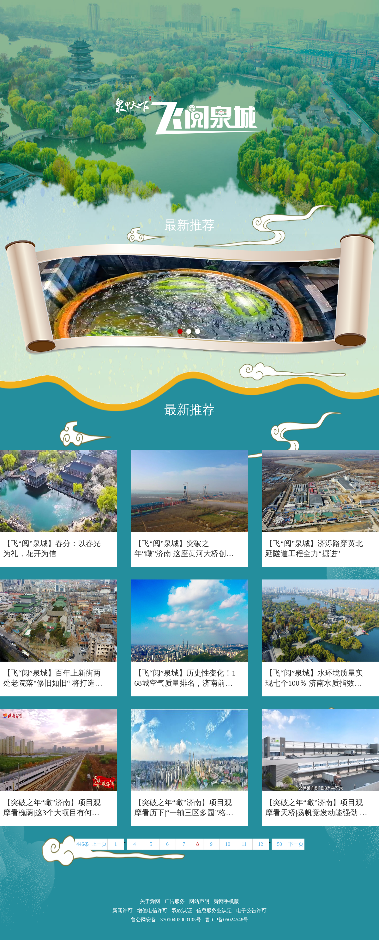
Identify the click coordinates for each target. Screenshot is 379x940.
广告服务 (175, 901)
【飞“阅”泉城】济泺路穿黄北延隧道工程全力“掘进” (314, 548)
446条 (82, 844)
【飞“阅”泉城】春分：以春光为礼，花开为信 (52, 548)
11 (244, 844)
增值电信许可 (152, 910)
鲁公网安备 (143, 919)
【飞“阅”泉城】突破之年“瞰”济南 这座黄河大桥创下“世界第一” (180, 549)
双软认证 (182, 910)
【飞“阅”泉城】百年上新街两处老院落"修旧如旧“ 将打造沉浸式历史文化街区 (52, 678)
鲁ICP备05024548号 (227, 919)
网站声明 (199, 901)
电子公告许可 (251, 910)
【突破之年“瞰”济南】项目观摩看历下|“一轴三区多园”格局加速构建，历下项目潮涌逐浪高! (183, 808)
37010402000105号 (180, 919)
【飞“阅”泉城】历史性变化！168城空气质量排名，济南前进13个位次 (185, 678)
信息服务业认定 (214, 910)
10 (227, 844)
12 (260, 844)
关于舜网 (150, 901)
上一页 (99, 844)
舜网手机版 (226, 901)
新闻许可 (122, 910)
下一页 (296, 844)
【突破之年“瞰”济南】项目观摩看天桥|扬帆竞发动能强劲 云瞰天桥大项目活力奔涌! (316, 808)
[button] (180, 331)
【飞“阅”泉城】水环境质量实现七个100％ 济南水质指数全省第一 (314, 678)
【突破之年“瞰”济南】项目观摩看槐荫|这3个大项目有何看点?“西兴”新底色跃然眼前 (52, 808)
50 (279, 844)
